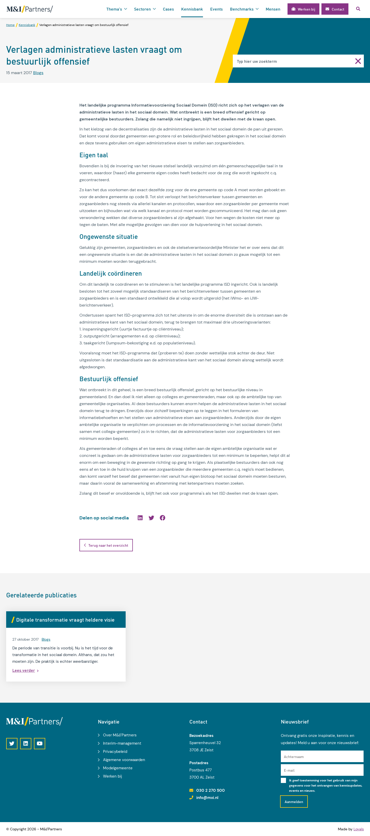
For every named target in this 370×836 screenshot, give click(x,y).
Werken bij (112, 776)
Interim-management (122, 743)
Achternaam (294, 756)
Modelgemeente (118, 768)
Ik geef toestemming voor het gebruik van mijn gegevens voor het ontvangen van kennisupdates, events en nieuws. (325, 785)
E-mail (289, 770)
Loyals (359, 829)
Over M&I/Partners (120, 735)
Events (216, 9)
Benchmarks (242, 9)
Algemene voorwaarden (124, 759)
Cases (168, 9)
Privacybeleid (115, 751)
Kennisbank (192, 9)
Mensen (273, 9)
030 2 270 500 (210, 790)
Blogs (38, 72)
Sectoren (142, 9)
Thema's (114, 9)
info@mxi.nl (207, 797)
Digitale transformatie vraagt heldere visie (65, 619)
